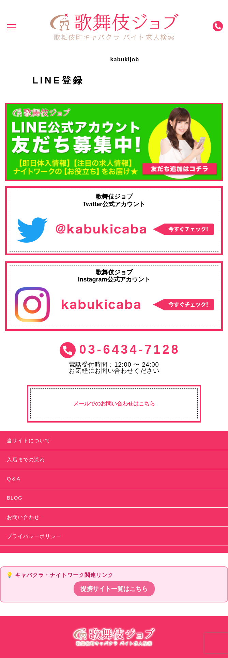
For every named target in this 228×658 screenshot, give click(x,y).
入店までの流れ (26, 459)
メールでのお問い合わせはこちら (114, 403)
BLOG (14, 498)
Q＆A (13, 478)
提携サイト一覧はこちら (114, 588)
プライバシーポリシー (34, 536)
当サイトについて (28, 440)
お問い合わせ (23, 517)
